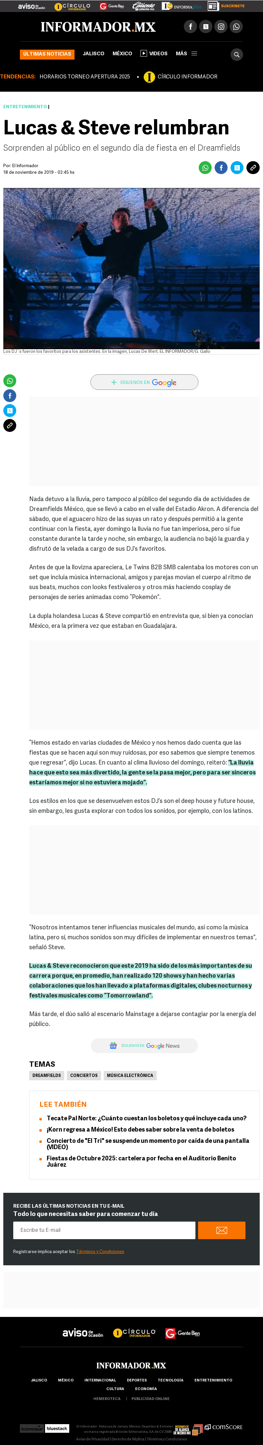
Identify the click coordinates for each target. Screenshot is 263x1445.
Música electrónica (130, 1076)
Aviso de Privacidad (92, 1439)
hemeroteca (107, 1399)
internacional (100, 1380)
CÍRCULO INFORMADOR (187, 77)
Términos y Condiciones (100, 1252)
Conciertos (84, 1076)
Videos (154, 53)
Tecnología (171, 1380)
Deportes (137, 1380)
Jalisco (93, 54)
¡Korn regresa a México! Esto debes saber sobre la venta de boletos (140, 1130)
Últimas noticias (47, 54)
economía (146, 1389)
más (186, 54)
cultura (115, 1389)
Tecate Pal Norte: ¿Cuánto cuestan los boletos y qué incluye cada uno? (146, 1119)
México (122, 54)
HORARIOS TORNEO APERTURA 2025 (84, 77)
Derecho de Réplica (128, 1439)
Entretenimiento (25, 107)
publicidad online (151, 1399)
